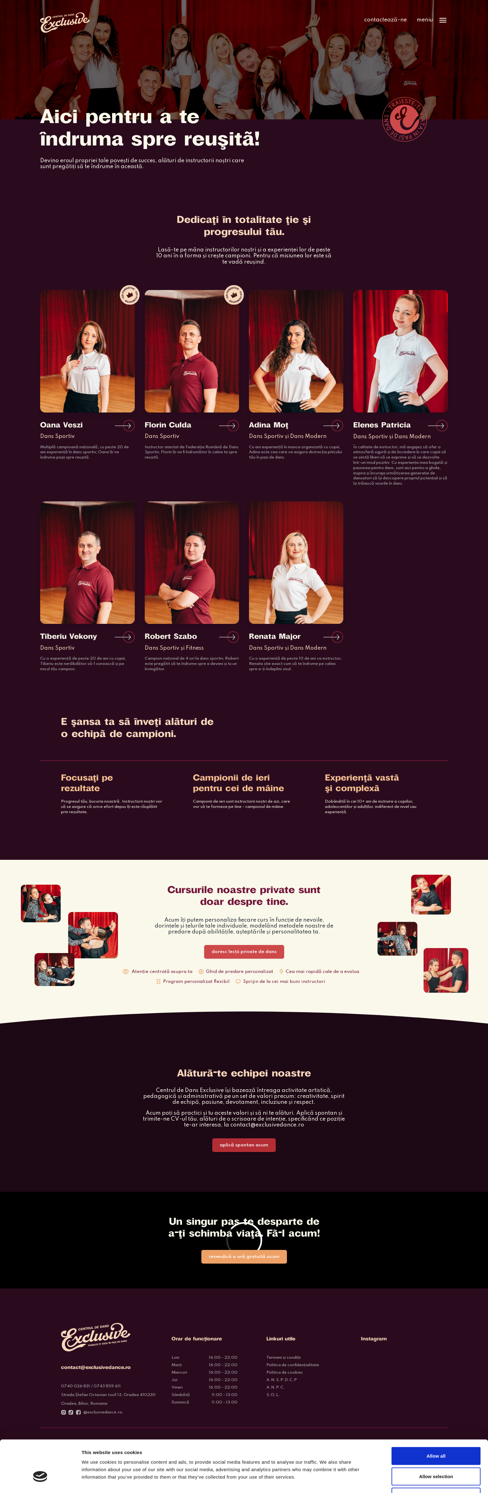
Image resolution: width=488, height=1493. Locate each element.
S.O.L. (273, 1395)
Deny (436, 1457)
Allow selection (436, 1437)
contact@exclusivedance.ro (267, 1125)
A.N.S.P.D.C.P (281, 1380)
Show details (326, 1480)
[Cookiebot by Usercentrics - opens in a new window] (40, 1481)
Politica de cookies (284, 1373)
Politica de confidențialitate (292, 1365)
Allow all (436, 1416)
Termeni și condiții (283, 1358)
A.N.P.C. (275, 1387)
